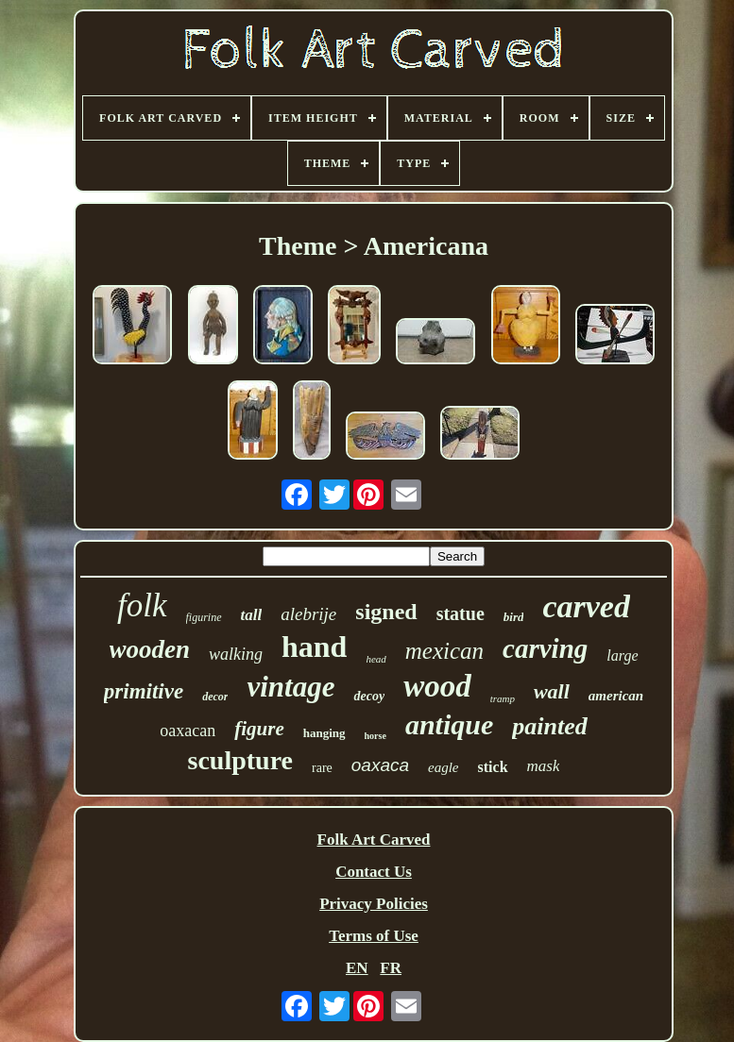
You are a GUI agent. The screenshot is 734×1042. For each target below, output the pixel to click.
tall (252, 615)
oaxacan (187, 730)
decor (215, 696)
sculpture (241, 760)
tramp (502, 698)
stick (493, 767)
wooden (150, 649)
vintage (290, 686)
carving (545, 648)
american (616, 695)
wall (552, 691)
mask (543, 766)
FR (390, 968)
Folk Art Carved (374, 840)
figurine (204, 617)
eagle (443, 767)
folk (141, 605)
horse (375, 736)
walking (236, 654)
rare (322, 768)
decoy (368, 696)
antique (449, 724)
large (622, 655)
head (375, 658)
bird (514, 617)
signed (386, 611)
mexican (444, 651)
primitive (143, 691)
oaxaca (380, 765)
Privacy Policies (373, 904)
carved (586, 606)
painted (549, 726)
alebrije (308, 614)
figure (259, 728)
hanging (324, 733)
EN (357, 968)
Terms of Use (373, 936)
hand (314, 647)
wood (437, 686)
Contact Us (373, 872)
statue (460, 613)
